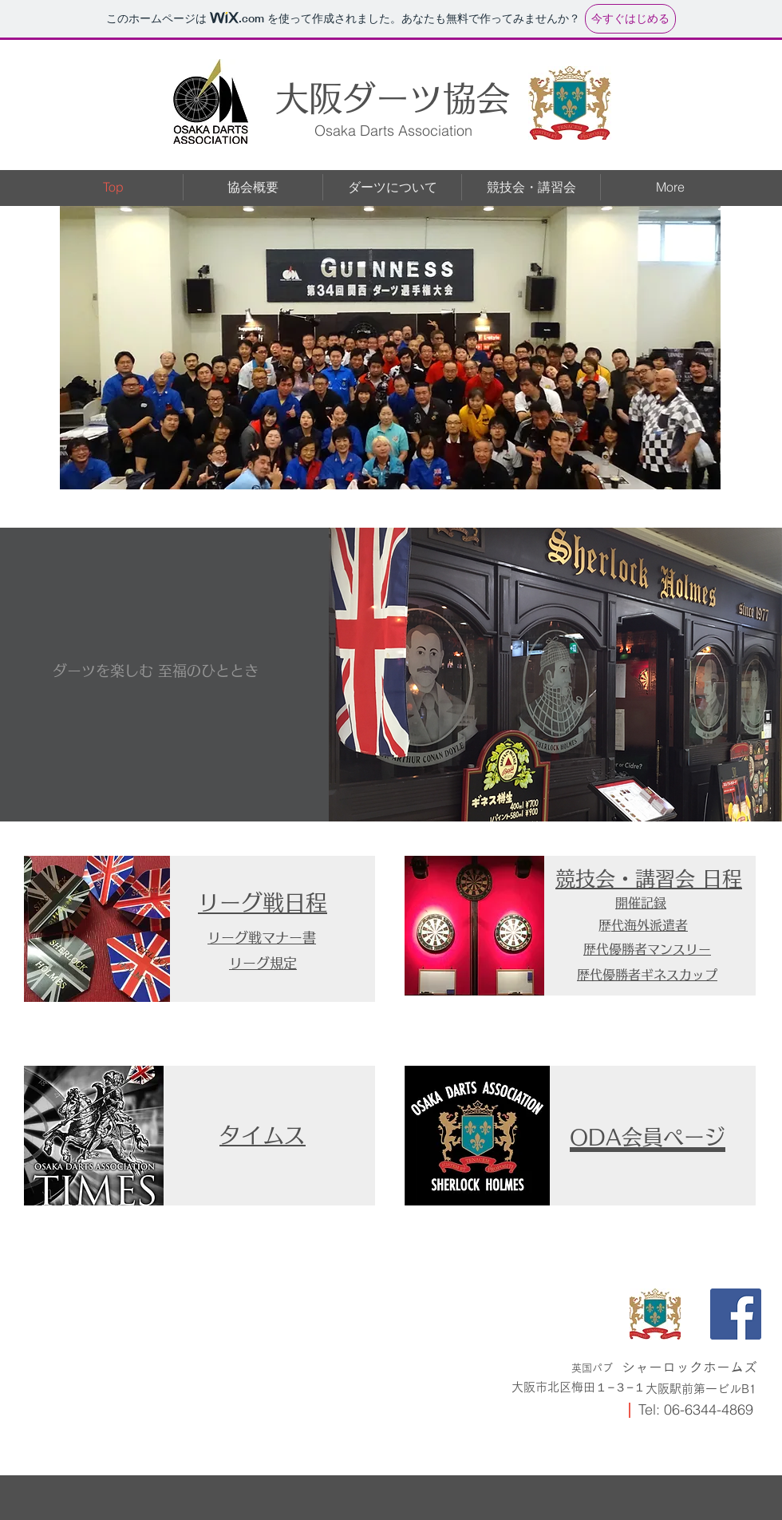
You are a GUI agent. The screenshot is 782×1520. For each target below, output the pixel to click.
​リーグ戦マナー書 (261, 937)
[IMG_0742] (655, 1314)
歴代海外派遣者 (649, 925)
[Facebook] (735, 1314)
